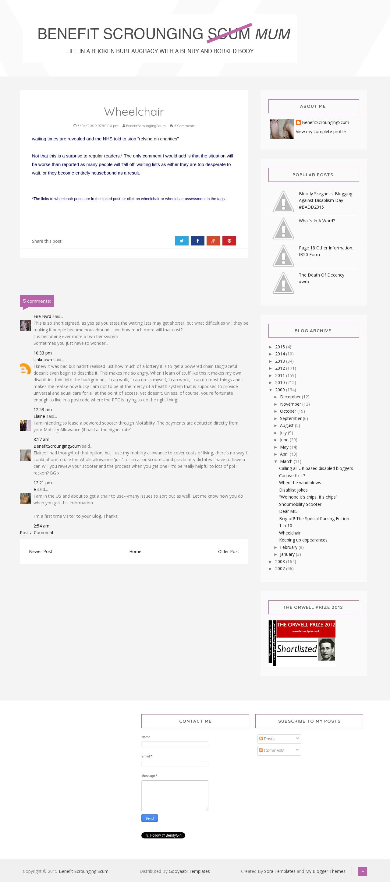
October (288, 411)
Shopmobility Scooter (300, 504)
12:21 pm (43, 482)
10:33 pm (43, 353)
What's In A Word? (317, 221)
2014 (280, 354)
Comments (272, 750)
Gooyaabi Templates (189, 871)
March (287, 461)
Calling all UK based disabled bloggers (316, 468)
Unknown (43, 359)
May (285, 447)
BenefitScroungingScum (57, 446)
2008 (280, 561)
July (284, 433)
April (285, 454)
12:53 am (43, 409)
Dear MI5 (288, 511)
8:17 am (41, 439)
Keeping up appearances (303, 540)
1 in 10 (285, 525)
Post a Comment (37, 532)
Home (135, 551)
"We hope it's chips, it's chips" (308, 497)
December (291, 397)
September (291, 418)
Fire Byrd (42, 316)
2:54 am (41, 526)
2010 (280, 382)
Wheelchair (290, 533)
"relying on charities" (158, 138)
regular (96, 155)
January (288, 554)
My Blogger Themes (325, 871)
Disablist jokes (293, 490)
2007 (280, 568)
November (291, 404)
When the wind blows (300, 482)
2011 (280, 375)
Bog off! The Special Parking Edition (314, 518)
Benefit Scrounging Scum (83, 871)
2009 (280, 390)
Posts (267, 738)
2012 (280, 368)
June (285, 440)
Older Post (228, 551)
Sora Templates (280, 871)
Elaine (39, 416)
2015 (280, 347)
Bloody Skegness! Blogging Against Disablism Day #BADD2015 (325, 200)
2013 (280, 361)
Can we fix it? (292, 475)
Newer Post (40, 551)
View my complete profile (321, 131)
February (289, 547)
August (287, 425)
